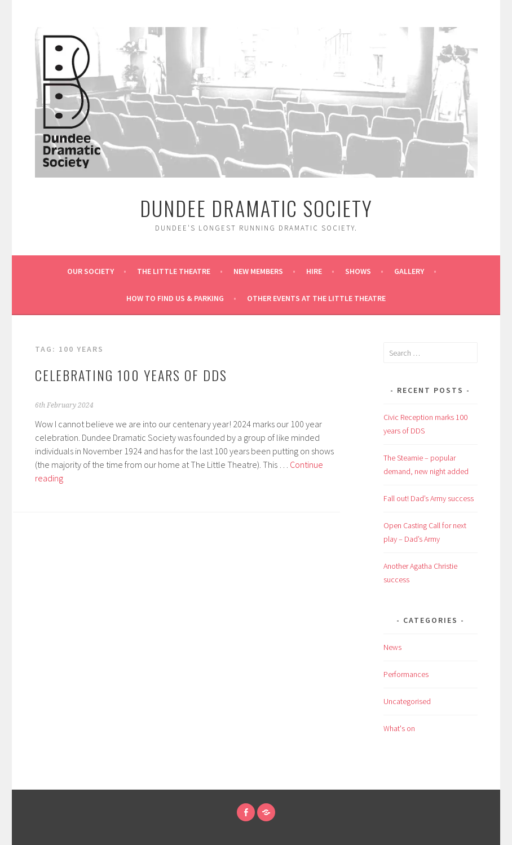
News (392, 647)
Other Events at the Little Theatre (316, 298)
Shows (358, 271)
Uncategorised (407, 701)
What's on (399, 728)
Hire (314, 271)
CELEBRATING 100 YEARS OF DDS (131, 375)
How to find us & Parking (175, 298)
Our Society (90, 271)
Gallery (409, 271)
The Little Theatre (173, 271)
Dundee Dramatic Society (256, 208)
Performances (406, 674)
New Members (258, 271)
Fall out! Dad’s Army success (428, 498)
